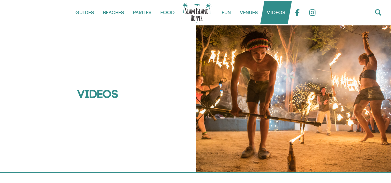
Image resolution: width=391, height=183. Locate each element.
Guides (84, 13)
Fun (226, 13)
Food (167, 13)
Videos (276, 13)
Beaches (113, 13)
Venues (249, 13)
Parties (142, 13)
